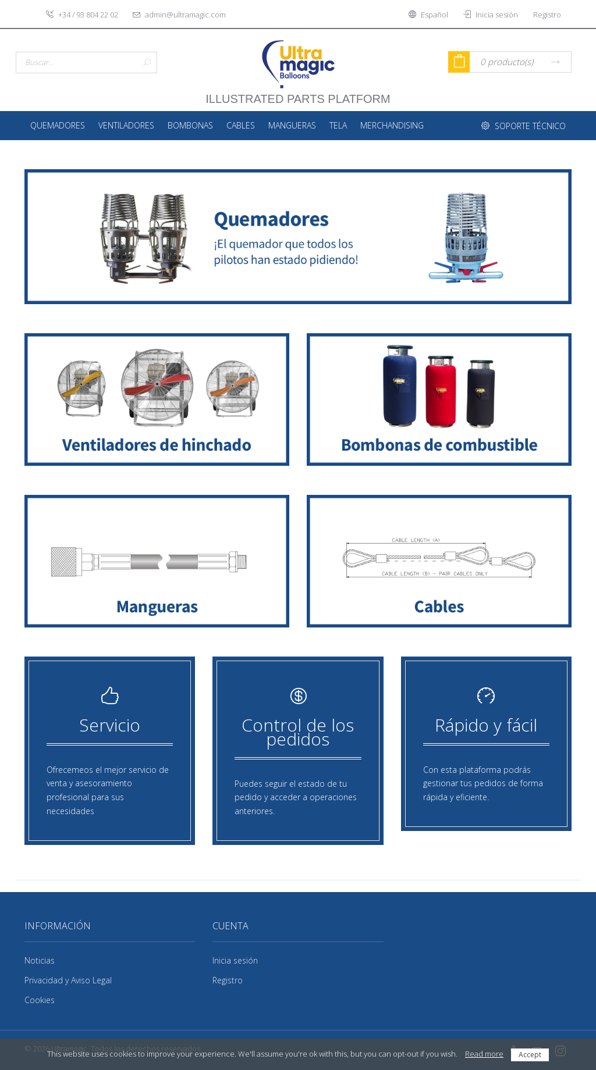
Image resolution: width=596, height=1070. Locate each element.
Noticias (39, 960)
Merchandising (392, 125)
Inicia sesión (235, 960)
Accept (530, 1055)
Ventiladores (126, 125)
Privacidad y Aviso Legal (68, 980)
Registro (227, 980)
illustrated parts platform (297, 93)
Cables (240, 125)
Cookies (39, 999)
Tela (338, 125)
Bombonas (190, 125)
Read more (484, 1053)
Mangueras (292, 125)
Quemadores (57, 125)
